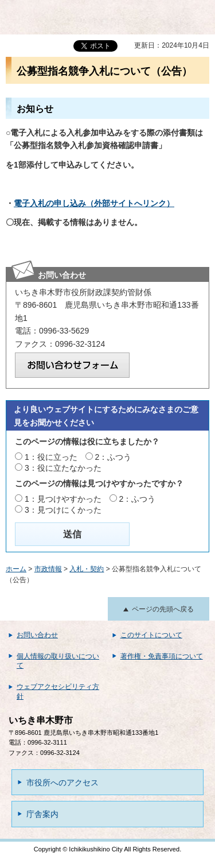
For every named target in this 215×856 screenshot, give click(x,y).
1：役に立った (51, 457)
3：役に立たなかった (63, 467)
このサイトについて (151, 635)
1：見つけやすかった (63, 498)
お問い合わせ (37, 635)
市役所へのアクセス (62, 782)
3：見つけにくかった (63, 509)
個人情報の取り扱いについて (58, 661)
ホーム (16, 569)
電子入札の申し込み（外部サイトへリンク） (94, 203)
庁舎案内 (42, 814)
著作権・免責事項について (161, 656)
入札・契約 (86, 569)
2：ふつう (113, 457)
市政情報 (48, 569)
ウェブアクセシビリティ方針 (58, 691)
